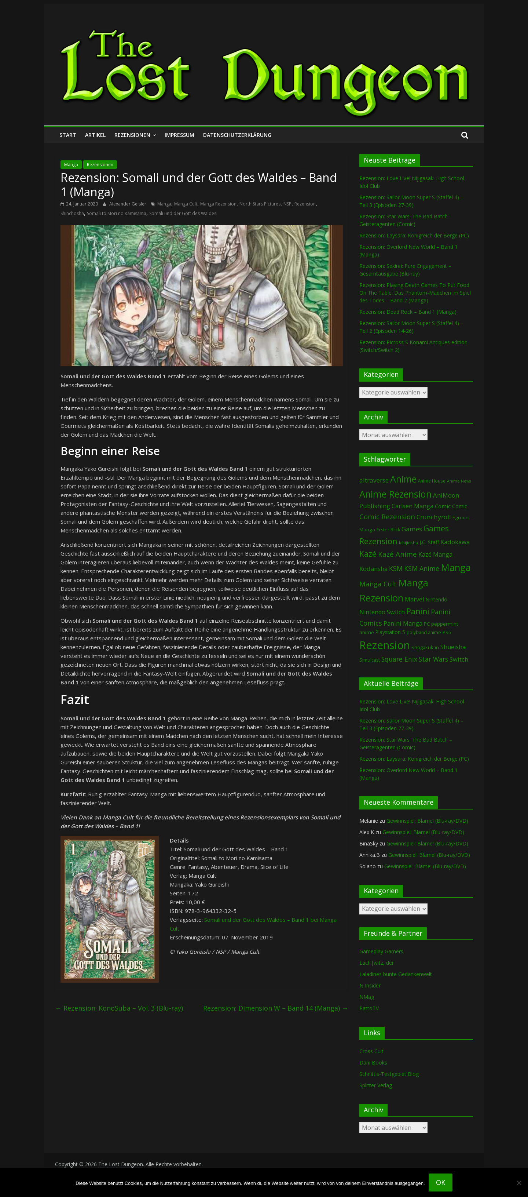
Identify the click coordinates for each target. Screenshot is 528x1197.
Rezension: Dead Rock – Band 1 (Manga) (407, 311)
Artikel (95, 134)
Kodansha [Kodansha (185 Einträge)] (373, 568)
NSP (287, 204)
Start (67, 134)
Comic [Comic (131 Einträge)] (443, 506)
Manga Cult (185, 204)
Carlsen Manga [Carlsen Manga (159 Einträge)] (412, 506)
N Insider (370, 985)
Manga (71, 164)
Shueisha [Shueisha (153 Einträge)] (453, 647)
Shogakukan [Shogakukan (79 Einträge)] (425, 647)
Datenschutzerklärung (237, 134)
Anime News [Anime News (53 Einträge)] (459, 481)
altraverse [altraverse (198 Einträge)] (374, 480)
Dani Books (373, 1062)
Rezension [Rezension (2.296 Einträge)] (384, 645)
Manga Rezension (218, 204)
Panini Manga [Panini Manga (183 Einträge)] (403, 623)
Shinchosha (72, 213)
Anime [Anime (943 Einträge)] (403, 479)
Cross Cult (371, 1051)
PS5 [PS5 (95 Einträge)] (447, 632)
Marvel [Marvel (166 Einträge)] (414, 599)
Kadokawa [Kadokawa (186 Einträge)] (455, 542)
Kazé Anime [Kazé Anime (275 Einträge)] (397, 554)
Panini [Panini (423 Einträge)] (417, 611)
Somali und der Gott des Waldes (182, 213)
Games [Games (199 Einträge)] (412, 529)
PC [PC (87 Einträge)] (427, 624)
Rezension (305, 204)
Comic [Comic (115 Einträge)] (459, 506)
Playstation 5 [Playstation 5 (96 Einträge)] (390, 632)
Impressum (179, 134)
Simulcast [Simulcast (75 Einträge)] (369, 660)
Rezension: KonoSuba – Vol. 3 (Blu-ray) (119, 1008)
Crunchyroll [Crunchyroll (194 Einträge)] (434, 517)
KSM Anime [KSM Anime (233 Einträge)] (421, 568)
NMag (366, 996)
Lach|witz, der (376, 962)
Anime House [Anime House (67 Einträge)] (431, 481)
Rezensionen (132, 134)
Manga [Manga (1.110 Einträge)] (456, 567)
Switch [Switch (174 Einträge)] (459, 659)
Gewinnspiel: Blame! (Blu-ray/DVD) (427, 820)
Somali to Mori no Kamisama (116, 213)
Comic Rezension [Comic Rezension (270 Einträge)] (387, 516)
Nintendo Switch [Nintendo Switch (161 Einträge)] (382, 612)
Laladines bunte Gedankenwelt (395, 974)
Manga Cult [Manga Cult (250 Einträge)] (378, 583)
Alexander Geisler (128, 204)
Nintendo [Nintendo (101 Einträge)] (436, 599)
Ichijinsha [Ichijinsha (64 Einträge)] (408, 542)
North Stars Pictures (259, 204)
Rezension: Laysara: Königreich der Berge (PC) (414, 235)
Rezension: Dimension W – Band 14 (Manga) (275, 1008)
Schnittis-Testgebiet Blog (389, 1073)
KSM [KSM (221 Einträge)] (396, 568)
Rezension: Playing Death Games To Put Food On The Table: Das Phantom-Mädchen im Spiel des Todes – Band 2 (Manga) (415, 292)
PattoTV (369, 1008)
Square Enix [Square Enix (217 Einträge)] (399, 659)
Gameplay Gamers (381, 951)
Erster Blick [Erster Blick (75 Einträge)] (388, 530)
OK (440, 1182)
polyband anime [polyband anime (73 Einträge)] (424, 632)
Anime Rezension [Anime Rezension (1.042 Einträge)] (395, 494)
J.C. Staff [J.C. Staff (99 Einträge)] (429, 542)
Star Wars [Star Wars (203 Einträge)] (433, 659)
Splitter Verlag (375, 1085)
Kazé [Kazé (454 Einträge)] (368, 553)
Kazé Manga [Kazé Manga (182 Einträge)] (435, 554)
